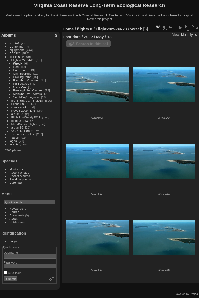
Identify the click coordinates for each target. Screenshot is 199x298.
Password (10, 262)
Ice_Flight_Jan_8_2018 (27, 100)
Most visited (18, 169)
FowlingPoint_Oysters (28, 90)
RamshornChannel (26, 80)
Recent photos (19, 172)
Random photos (20, 179)
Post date (72, 36)
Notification (17, 222)
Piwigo (194, 293)
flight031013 (19, 120)
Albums (8, 35)
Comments (17, 215)
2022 (88, 36)
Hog (16, 66)
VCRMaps (17, 46)
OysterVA (19, 87)
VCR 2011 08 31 (22, 130)
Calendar (16, 182)
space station (20, 107)
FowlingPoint (22, 77)
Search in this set (92, 43)
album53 (17, 114)
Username (11, 252)
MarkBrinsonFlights (24, 124)
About (14, 218)
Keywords (16, 208)
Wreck (17, 63)
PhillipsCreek (22, 83)
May (100, 36)
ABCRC (15, 53)
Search (14, 212)
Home (68, 29)
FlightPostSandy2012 (25, 117)
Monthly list (189, 35)
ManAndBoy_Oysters (27, 93)
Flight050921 (20, 103)
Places (14, 137)
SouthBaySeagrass (26, 97)
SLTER (14, 43)
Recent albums (20, 176)
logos (13, 141)
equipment (17, 50)
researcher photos (22, 134)
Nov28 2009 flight (23, 110)
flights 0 (15, 56)
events (14, 144)
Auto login (13, 272)
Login (13, 241)
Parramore (20, 70)
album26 (17, 127)
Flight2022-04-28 (22, 60)
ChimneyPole (22, 73)
